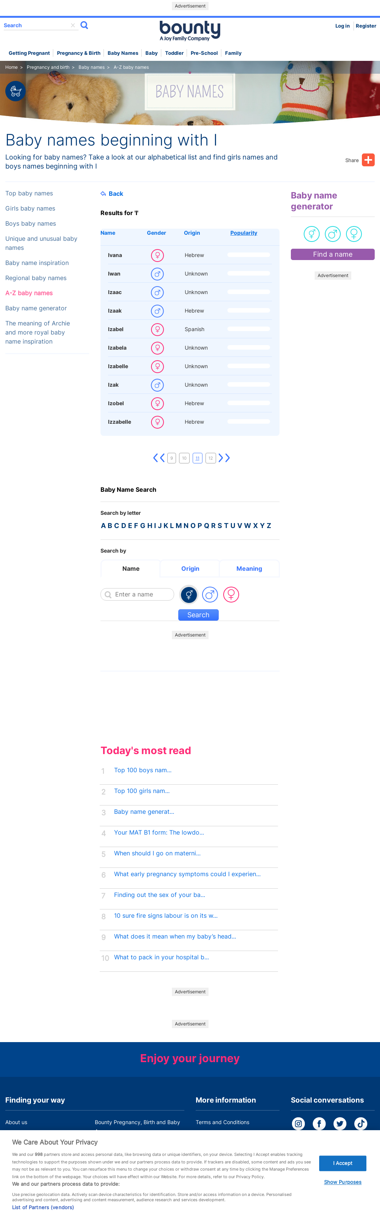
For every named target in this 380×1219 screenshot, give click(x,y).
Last (228, 458)
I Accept (343, 1168)
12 (211, 458)
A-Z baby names (29, 293)
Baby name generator (36, 308)
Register (366, 26)
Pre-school (204, 53)
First (155, 458)
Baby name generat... (144, 811)
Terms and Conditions (222, 1122)
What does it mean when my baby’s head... (175, 936)
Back (111, 193)
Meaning (249, 568)
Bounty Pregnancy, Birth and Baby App (137, 1126)
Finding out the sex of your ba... (159, 894)
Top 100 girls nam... (142, 791)
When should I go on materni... (157, 853)
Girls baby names (30, 208)
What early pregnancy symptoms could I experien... (187, 874)
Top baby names (29, 193)
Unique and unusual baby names (41, 243)
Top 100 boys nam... (142, 770)
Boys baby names (30, 223)
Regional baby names (35, 278)
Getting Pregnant (29, 53)
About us (16, 1122)
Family (233, 53)
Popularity (243, 232)
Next (221, 458)
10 (184, 458)
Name (107, 232)
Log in (342, 26)
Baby (151, 53)
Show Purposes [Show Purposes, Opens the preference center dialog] (343, 1187)
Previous (162, 458)
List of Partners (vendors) (43, 1212)
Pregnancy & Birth (78, 53)
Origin (192, 232)
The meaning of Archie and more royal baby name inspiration (37, 332)
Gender (156, 232)
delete (73, 25)
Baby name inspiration (37, 262)
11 (197, 458)
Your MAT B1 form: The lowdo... (159, 832)
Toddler (174, 53)
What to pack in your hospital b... (161, 957)
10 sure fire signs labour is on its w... (166, 915)
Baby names (123, 53)
